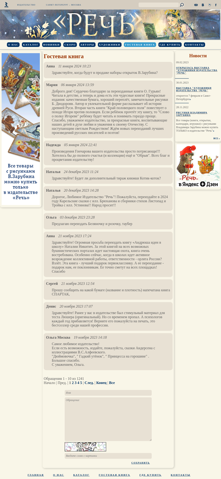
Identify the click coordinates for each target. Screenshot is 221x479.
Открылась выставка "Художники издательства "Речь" (196, 70)
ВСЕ (215, 138)
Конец (101, 383)
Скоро (70, 44)
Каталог (30, 44)
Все (112, 383)
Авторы (87, 44)
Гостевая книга (140, 44)
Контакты (194, 44)
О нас (13, 44)
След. (89, 383)
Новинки (51, 44)
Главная (36, 474)
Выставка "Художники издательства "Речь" (194, 89)
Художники (109, 44)
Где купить (170, 44)
